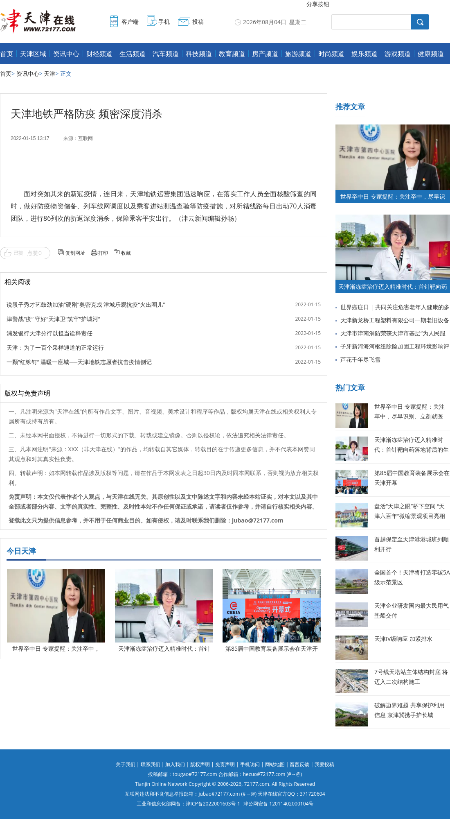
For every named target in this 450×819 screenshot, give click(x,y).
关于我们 (125, 764)
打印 (103, 252)
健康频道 (431, 53)
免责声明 (225, 764)
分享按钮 (317, 4)
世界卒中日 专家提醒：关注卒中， (56, 648)
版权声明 (200, 764)
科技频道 (199, 53)
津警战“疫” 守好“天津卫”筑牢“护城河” (53, 319)
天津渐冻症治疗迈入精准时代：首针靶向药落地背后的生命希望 (411, 449)
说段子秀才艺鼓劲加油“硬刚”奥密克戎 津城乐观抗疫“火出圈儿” (86, 304)
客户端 (130, 21)
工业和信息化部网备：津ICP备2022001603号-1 (188, 803)
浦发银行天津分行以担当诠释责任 (49, 333)
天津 (49, 73)
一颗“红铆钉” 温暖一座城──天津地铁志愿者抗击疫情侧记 (79, 362)
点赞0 (34, 253)
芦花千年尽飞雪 (360, 359)
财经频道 (99, 53)
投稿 (198, 21)
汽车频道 (166, 53)
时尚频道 (331, 53)
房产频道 (265, 53)
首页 (6, 53)
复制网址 (75, 252)
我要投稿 (324, 764)
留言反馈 (299, 764)
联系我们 (150, 764)
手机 (164, 21)
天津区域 (33, 53)
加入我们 (175, 764)
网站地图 (275, 764)
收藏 (126, 252)
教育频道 (232, 53)
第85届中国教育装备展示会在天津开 (271, 648)
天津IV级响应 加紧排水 (403, 639)
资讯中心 (66, 53)
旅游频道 (298, 53)
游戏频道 (398, 53)
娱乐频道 (364, 53)
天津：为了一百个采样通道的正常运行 (55, 347)
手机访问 (250, 764)
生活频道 (132, 53)
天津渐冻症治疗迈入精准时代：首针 (164, 648)
